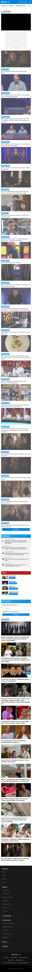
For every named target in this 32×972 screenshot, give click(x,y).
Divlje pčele (5, 900)
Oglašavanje (11, 960)
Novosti (5, 869)
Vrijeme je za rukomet (7, 5)
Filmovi (4, 875)
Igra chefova (5, 890)
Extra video (6, 920)
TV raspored (6, 916)
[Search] (30, 2)
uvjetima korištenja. (14, 611)
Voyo (3, 882)
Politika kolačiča (19, 960)
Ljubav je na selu (6, 904)
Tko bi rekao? (6, 893)
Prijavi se (16, 614)
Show (4, 573)
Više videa (16, 529)
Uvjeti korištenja (14, 957)
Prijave (5, 946)
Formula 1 (5, 911)
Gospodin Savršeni (21, 5)
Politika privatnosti (23, 957)
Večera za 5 (5, 907)
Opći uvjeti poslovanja (23, 962)
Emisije (4, 879)
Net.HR (4, 942)
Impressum (6, 957)
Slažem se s (11, 611)
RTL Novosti (6, 601)
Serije (3, 872)
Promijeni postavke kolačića (9, 962)
